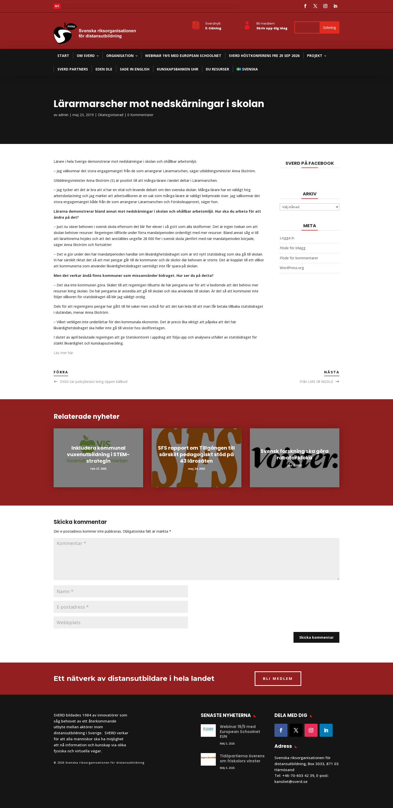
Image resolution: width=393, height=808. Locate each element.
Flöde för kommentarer (299, 258)
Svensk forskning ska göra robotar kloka (294, 454)
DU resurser (217, 69)
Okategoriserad (110, 114)
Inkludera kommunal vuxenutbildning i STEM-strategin (98, 454)
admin (63, 114)
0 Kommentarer (140, 114)
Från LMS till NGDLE (316, 381)
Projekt (314, 55)
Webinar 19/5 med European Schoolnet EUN (240, 731)
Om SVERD (86, 55)
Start (63, 55)
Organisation (120, 55)
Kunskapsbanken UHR (177, 69)
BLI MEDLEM (278, 678)
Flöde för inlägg (293, 248)
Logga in (287, 237)
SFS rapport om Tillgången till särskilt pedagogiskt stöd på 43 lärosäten (196, 454)
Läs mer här (63, 352)
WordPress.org (292, 267)
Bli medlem (265, 23)
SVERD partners (72, 69)
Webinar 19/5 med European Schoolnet (183, 55)
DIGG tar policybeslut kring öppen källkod (93, 381)
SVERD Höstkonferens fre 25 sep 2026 (264, 55)
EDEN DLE (103, 69)
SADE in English (134, 69)
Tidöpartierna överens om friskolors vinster (242, 758)
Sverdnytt (213, 23)
